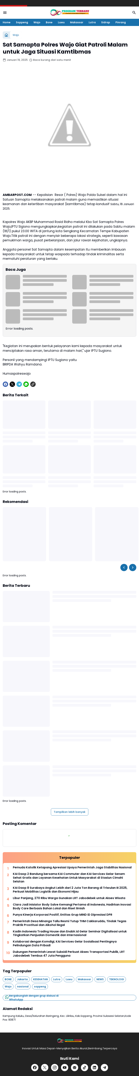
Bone (49, 22)
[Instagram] (54, 1067)
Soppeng (22, 22)
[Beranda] (6, 35)
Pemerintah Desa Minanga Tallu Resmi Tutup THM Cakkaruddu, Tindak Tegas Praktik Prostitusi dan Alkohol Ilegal (69, 923)
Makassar (76, 22)
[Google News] (74, 1067)
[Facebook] (5, 384)
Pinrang (120, 22)
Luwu (61, 22)
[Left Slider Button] (124, 567)
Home (6, 22)
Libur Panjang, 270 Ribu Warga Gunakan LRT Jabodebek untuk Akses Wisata (69, 898)
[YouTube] (64, 1067)
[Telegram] (19, 384)
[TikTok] (84, 1067)
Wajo (36, 22)
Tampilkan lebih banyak (69, 812)
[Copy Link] (33, 384)
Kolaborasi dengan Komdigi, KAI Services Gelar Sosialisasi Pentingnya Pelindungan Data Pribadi (65, 943)
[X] (12, 384)
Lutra (92, 22)
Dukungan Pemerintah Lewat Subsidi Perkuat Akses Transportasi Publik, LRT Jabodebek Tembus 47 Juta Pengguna (69, 954)
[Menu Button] (5, 12)
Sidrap (105, 22)
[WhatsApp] (26, 384)
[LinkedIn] (94, 1067)
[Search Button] (134, 12)
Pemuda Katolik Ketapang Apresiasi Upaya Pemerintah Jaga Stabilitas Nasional (72, 867)
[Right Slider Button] (132, 567)
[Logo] (69, 1041)
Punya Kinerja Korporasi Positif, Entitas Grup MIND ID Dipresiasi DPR (62, 915)
